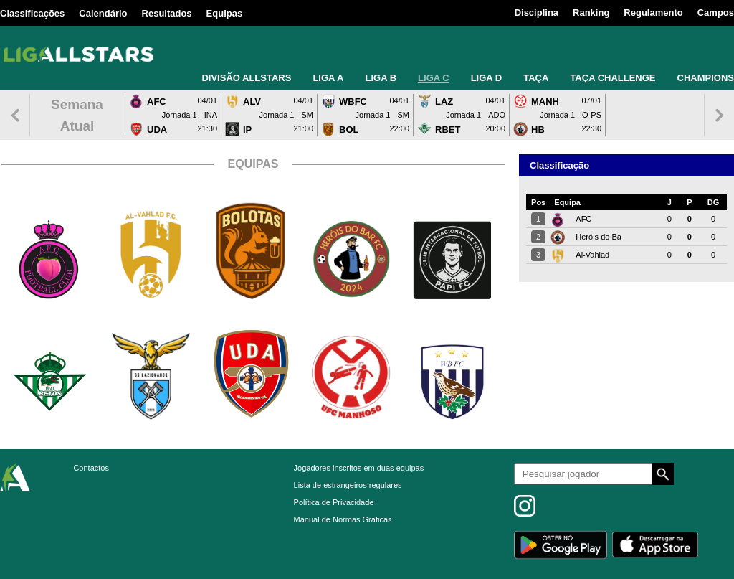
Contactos (91, 467)
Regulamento (653, 12)
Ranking (591, 12)
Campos (715, 12)
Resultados (167, 13)
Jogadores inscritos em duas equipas (359, 467)
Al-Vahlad (592, 254)
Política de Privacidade (334, 502)
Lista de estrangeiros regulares (348, 485)
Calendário (103, 13)
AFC (583, 219)
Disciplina (536, 12)
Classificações (32, 13)
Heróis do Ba (598, 236)
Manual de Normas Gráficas (343, 519)
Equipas (224, 13)
